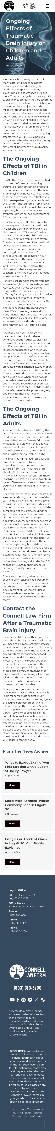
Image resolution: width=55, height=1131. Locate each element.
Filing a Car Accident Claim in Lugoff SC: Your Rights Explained (26, 843)
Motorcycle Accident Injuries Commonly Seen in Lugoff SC (27, 805)
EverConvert (35, 1116)
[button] (12, 785)
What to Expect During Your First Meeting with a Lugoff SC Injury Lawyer (27, 767)
